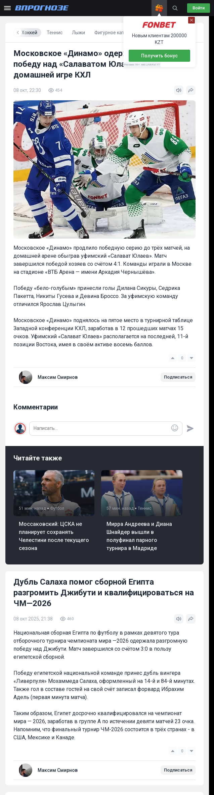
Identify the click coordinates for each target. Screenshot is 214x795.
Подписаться (178, 377)
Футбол (62, 32)
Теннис (113, 32)
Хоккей (88, 32)
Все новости (31, 32)
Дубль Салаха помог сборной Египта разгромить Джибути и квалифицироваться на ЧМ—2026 (103, 592)
